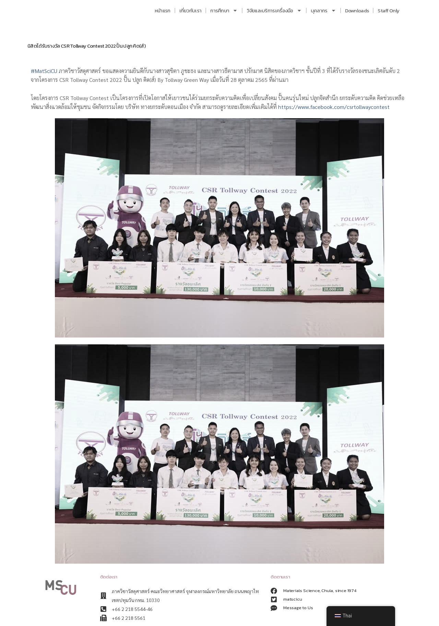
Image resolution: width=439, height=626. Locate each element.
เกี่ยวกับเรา (190, 10)
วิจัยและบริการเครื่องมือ (274, 10)
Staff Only (388, 10)
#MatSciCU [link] (44, 70)
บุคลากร (323, 10)
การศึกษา (224, 10)
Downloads (357, 10)
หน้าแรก (162, 10)
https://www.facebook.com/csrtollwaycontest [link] (334, 106)
